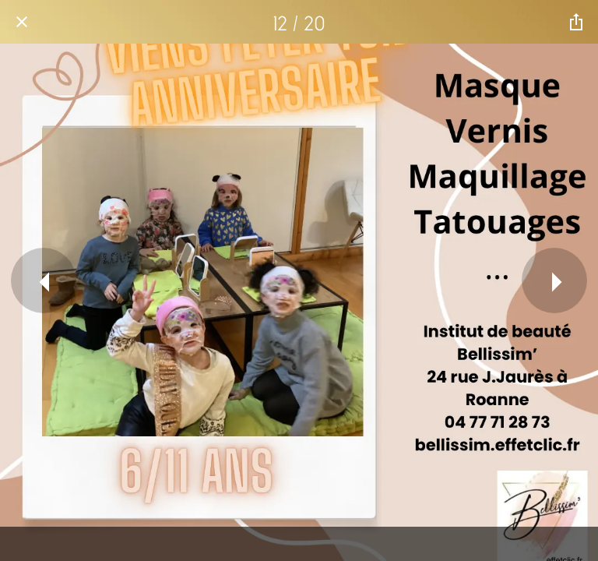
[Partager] (576, 22)
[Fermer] (21, 21)
